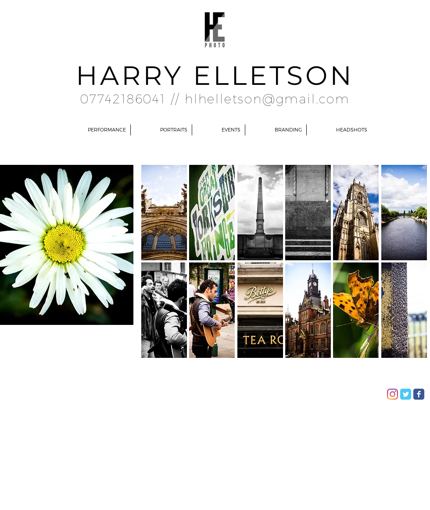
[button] (164, 212)
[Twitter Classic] (405, 394)
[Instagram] (392, 394)
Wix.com (125, 391)
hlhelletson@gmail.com (267, 98)
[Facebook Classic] (418, 394)
